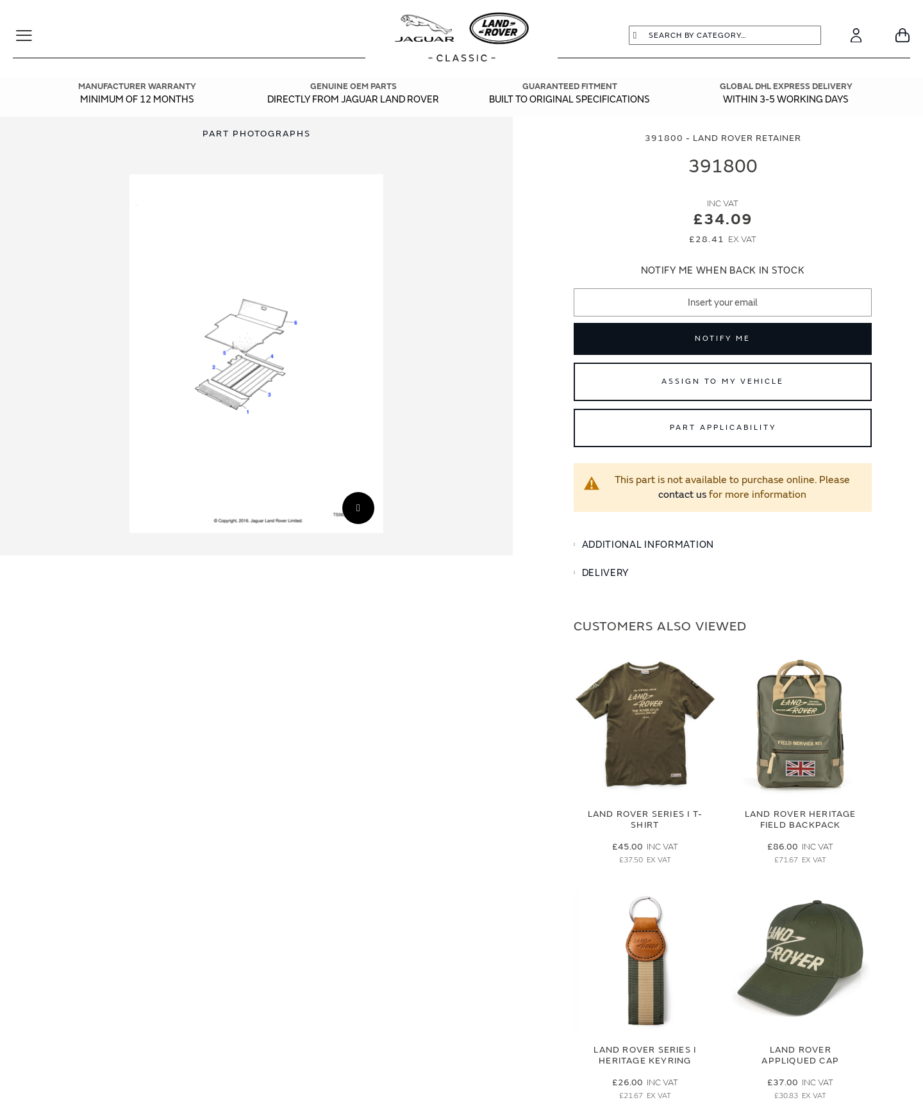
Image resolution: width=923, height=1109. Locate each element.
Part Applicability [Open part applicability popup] (723, 427)
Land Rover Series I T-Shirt (645, 819)
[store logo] (461, 38)
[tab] (723, 545)
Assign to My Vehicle (722, 381)
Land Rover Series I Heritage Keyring (645, 1055)
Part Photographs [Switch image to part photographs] (256, 133)
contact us (682, 494)
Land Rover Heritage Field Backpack (800, 819)
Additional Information (648, 545)
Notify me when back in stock (723, 271)
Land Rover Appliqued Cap (800, 1055)
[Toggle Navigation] (29, 35)
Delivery (605, 573)
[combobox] (725, 35)
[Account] (856, 35)
